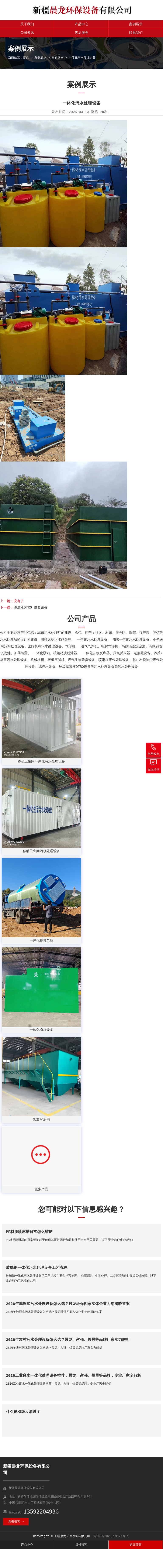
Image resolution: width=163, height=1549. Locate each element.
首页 (26, 57)
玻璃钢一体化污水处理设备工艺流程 (36, 1268)
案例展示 (136, 24)
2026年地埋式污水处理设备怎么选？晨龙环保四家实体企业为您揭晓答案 (68, 1304)
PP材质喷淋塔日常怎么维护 (29, 1232)
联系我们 (136, 33)
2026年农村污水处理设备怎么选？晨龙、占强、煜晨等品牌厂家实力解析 (68, 1340)
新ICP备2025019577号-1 (111, 1536)
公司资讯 (27, 33)
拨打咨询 (81, 1544)
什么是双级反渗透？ (23, 1412)
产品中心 (81, 24)
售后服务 (81, 33)
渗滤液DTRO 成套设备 (31, 608)
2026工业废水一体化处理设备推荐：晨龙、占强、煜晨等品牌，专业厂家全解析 (73, 1376)
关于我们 (27, 24)
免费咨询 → (16, 1521)
